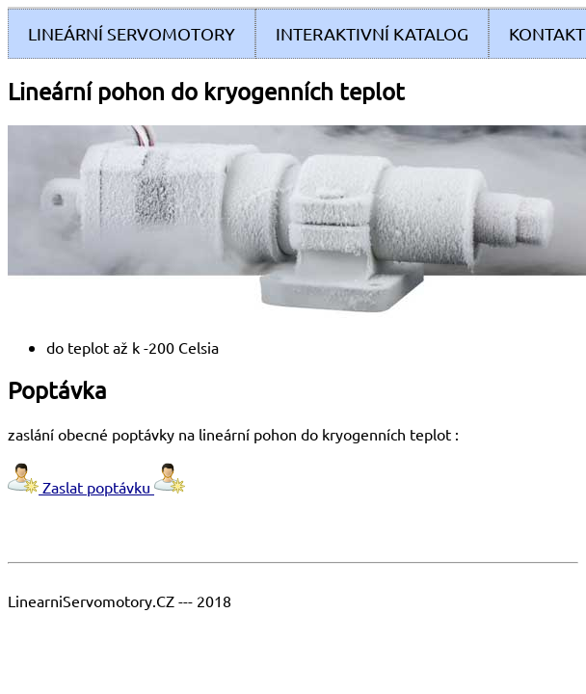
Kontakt (547, 33)
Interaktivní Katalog (372, 33)
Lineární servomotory (131, 33)
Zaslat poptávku (96, 486)
